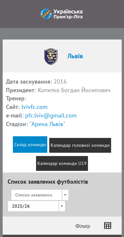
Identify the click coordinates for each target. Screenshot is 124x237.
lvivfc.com (34, 107)
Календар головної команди (80, 145)
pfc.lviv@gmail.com (51, 115)
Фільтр (82, 226)
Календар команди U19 (62, 163)
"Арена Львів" (47, 124)
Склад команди (30, 144)
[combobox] (40, 194)
